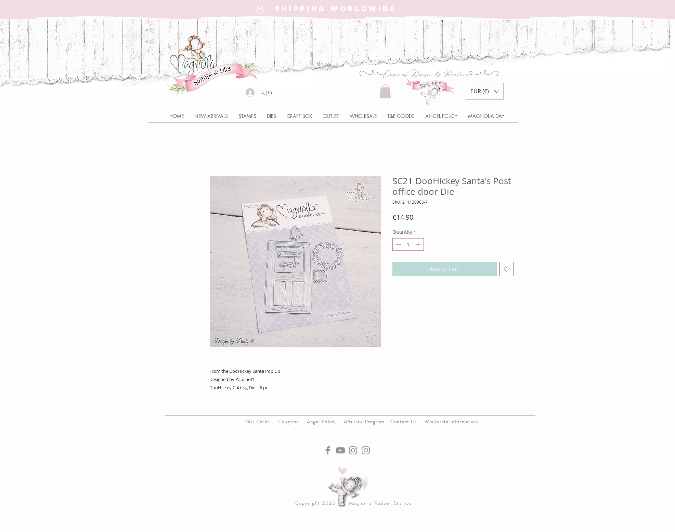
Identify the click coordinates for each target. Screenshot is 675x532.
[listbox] (485, 91)
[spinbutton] (408, 244)
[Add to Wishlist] (506, 269)
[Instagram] (353, 450)
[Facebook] (327, 450)
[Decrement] (397, 244)
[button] (385, 91)
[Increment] (418, 244)
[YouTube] (340, 450)
